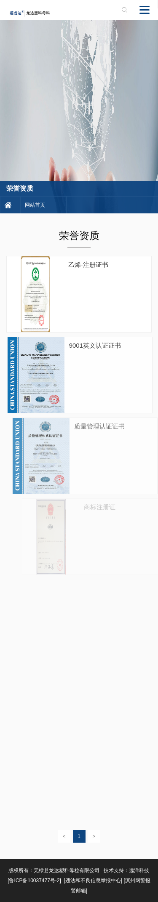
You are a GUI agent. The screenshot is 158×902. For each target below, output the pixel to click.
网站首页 (35, 205)
